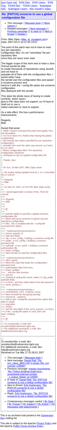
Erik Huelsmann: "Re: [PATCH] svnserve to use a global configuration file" (27, 388)
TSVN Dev (14, 5)
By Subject (29, 404)
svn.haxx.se (9, 2)
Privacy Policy (44, 423)
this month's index (40, 9)
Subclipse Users (17, 9)
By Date (49, 401)
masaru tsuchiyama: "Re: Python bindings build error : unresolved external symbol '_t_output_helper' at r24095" (28, 372)
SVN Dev (24, 2)
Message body (33, 23)
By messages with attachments (31, 405)
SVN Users (38, 2)
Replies (22, 34)
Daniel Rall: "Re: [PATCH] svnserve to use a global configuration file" (30, 381)
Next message (38, 28)
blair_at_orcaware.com (34, 39)
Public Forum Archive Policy (28, 426)
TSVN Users (29, 5)
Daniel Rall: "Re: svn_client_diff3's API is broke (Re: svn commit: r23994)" (28, 363)
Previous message (17, 31)
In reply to (36, 31)
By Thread (14, 404)
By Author (43, 404)
